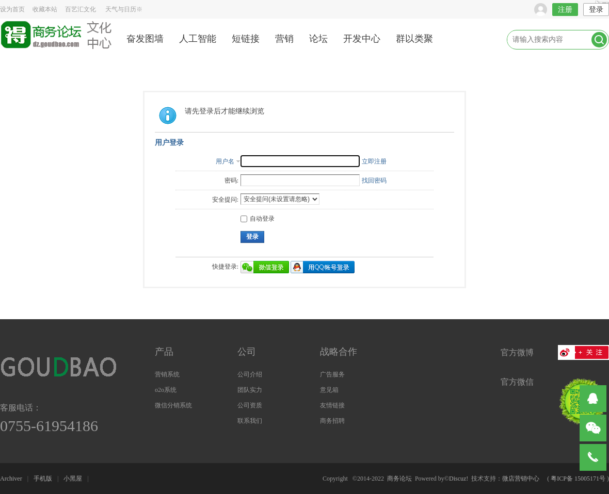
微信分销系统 (173, 405)
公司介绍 (249, 374)
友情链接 (332, 405)
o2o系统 (166, 389)
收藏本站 (45, 9)
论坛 (318, 39)
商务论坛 (399, 478)
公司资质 (249, 405)
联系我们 (249, 420)
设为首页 (12, 9)
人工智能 (197, 39)
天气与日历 (123, 9)
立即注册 (374, 161)
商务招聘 (332, 420)
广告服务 (332, 374)
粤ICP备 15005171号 (578, 478)
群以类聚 (414, 39)
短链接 (246, 39)
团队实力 (249, 389)
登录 (596, 9)
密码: (231, 180)
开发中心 (361, 39)
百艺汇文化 (80, 9)
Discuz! (458, 478)
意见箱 (329, 389)
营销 (284, 39)
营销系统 (167, 374)
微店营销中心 (520, 478)
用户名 (225, 161)
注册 (565, 9)
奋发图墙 (145, 39)
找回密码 (374, 180)
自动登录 (258, 218)
